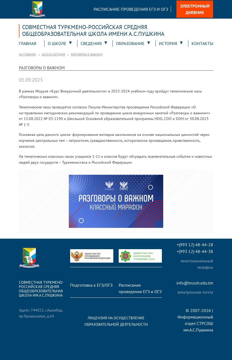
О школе (57, 43)
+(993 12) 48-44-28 (195, 244)
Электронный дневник (195, 9)
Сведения (91, 43)
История (168, 43)
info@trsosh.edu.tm (194, 283)
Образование (130, 43)
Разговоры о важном (87, 54)
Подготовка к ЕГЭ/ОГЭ (91, 285)
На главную (27, 54)
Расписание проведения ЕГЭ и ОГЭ (131, 9)
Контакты (202, 43)
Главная (27, 43)
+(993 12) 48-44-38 (195, 251)
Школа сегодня (53, 54)
